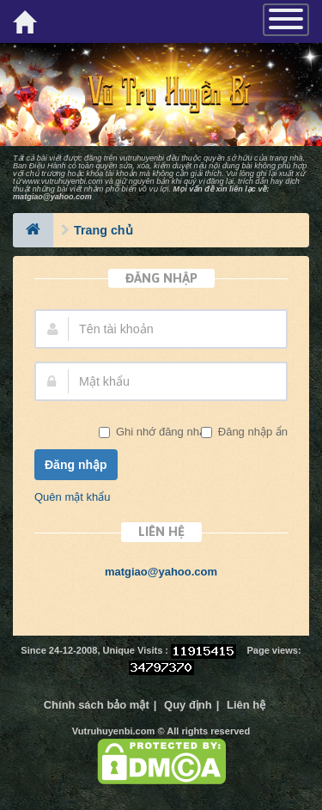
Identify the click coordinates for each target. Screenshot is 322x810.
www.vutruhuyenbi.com (62, 181)
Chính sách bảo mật (96, 704)
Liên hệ (246, 704)
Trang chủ (103, 230)
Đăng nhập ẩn (251, 431)
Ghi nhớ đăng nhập (161, 431)
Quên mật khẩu (72, 496)
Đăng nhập (76, 465)
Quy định (188, 704)
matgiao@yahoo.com (52, 196)
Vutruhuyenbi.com (113, 731)
